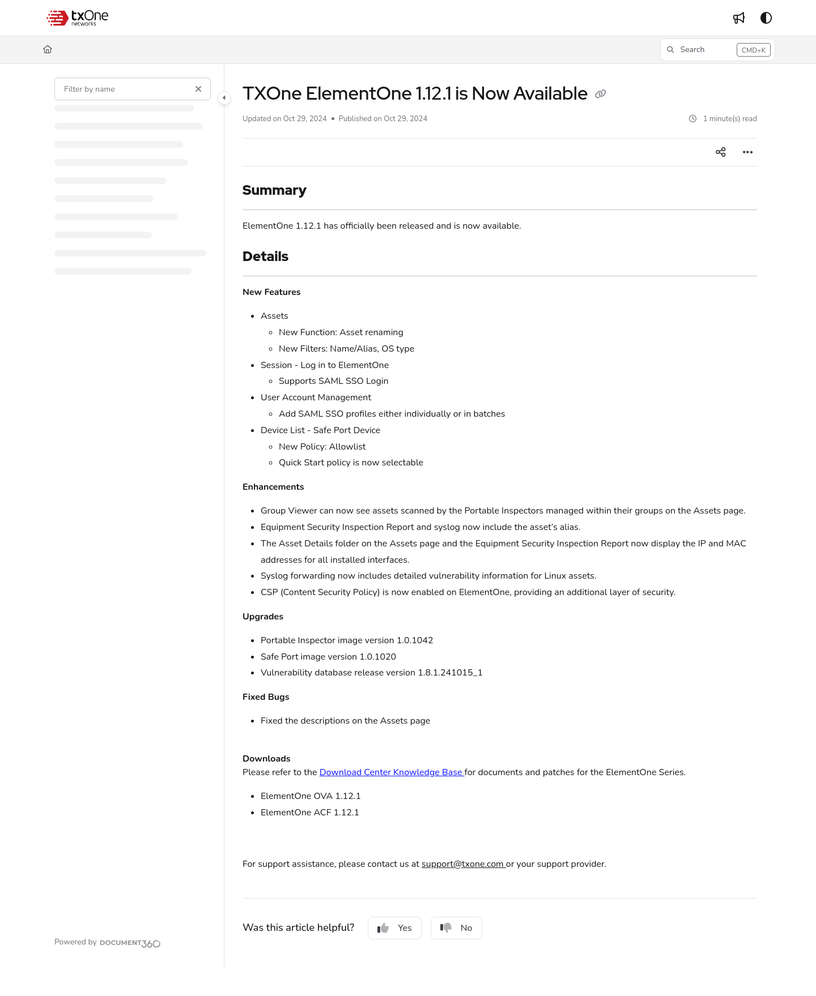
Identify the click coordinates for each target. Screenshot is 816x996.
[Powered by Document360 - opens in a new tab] (107, 942)
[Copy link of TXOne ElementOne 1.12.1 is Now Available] (601, 95)
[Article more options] (748, 152)
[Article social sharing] (721, 152)
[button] (717, 50)
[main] (499, 515)
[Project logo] (78, 18)
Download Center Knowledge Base (392, 772)
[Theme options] (766, 18)
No (456, 928)
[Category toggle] (224, 98)
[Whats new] (739, 18)
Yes (394, 928)
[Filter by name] (132, 89)
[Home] (47, 50)
